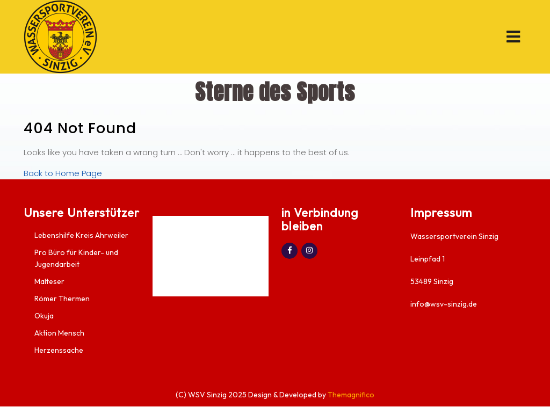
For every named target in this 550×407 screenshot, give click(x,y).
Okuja (44, 316)
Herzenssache (58, 350)
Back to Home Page (63, 173)
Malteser (49, 281)
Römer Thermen (62, 298)
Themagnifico (350, 394)
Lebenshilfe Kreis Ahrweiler (81, 235)
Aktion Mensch (59, 333)
